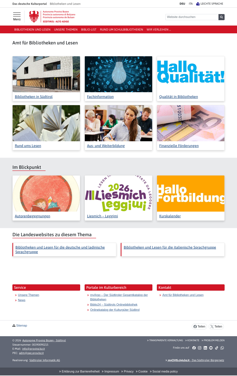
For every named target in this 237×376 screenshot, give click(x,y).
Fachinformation (100, 96)
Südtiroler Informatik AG (44, 360)
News (21, 300)
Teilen (199, 326)
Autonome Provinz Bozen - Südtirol (44, 340)
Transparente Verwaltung (165, 340)
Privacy (127, 371)
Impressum (110, 371)
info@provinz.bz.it (33, 348)
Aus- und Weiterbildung (106, 145)
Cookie (142, 371)
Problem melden (213, 340)
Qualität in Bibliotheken (178, 96)
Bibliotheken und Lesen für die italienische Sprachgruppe (170, 247)
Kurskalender (170, 216)
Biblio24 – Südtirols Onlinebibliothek (113, 304)
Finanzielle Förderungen (179, 145)
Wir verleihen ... (159, 29)
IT (191, 3)
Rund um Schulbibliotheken (121, 29)
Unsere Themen (66, 29)
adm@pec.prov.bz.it (31, 353)
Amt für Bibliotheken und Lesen (182, 295)
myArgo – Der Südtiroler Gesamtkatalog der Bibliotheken (119, 297)
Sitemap (21, 325)
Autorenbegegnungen (32, 216)
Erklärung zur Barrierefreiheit (79, 371)
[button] (194, 347)
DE (182, 3)
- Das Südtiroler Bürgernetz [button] (195, 360)
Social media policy (164, 371)
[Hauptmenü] (16, 17)
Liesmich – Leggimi (102, 216)
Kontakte (192, 340)
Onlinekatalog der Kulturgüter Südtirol (115, 309)
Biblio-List (88, 29)
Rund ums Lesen (28, 145)
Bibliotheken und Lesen (32, 29)
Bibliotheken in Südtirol (34, 96)
